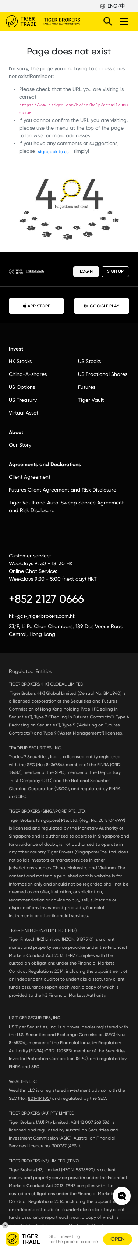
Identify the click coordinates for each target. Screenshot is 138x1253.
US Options (22, 387)
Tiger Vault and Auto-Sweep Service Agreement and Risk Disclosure (66, 506)
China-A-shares (28, 374)
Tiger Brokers (48, 21)
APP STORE (36, 305)
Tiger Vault (91, 400)
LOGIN (86, 271)
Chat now (121, 1196)
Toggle (122, 21)
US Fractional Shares (102, 374)
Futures (86, 387)
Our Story (20, 445)
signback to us (53, 151)
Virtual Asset (23, 413)
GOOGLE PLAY (101, 306)
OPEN (117, 1239)
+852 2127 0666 (46, 598)
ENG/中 (116, 6)
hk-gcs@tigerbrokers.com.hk (42, 616)
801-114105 (39, 1098)
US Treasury (23, 400)
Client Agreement (29, 477)
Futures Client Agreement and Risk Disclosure (62, 490)
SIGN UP (115, 271)
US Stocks (89, 361)
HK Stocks (20, 361)
